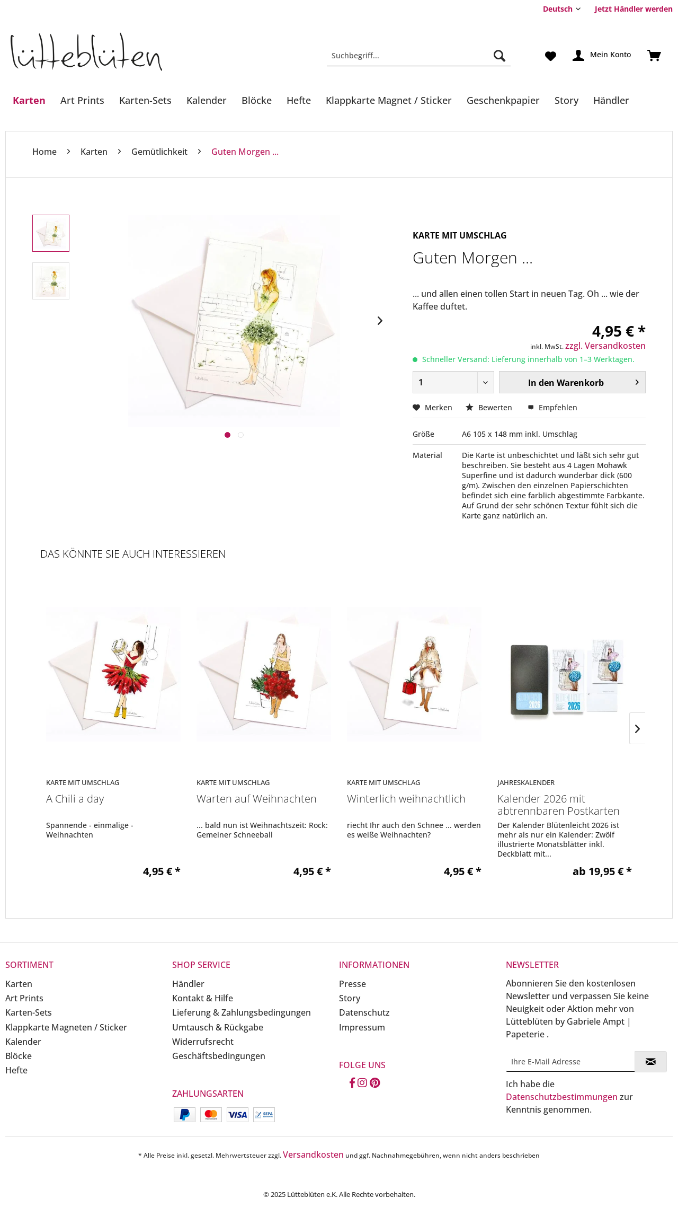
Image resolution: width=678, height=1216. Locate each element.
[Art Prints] (82, 100)
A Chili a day (75, 799)
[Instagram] (362, 1083)
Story (349, 998)
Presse (352, 984)
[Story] (566, 100)
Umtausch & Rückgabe (217, 1027)
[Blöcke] (256, 100)
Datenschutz (364, 1012)
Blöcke (18, 1056)
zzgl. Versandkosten (605, 345)
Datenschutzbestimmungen (562, 1097)
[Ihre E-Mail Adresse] (570, 1061)
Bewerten (490, 407)
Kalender (23, 1041)
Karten (18, 984)
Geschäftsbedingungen (218, 1056)
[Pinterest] (375, 1083)
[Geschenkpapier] (503, 100)
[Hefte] (298, 100)
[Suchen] (499, 55)
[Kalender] (206, 100)
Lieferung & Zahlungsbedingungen (241, 1012)
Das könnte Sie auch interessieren (133, 554)
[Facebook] (352, 1083)
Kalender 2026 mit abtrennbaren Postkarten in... (558, 805)
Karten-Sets (28, 1012)
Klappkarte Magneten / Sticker (66, 1027)
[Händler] (611, 100)
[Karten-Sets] (145, 100)
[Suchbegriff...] (419, 55)
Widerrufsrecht (203, 1041)
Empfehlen (552, 407)
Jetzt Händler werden (634, 9)
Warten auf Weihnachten (257, 799)
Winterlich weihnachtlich (406, 799)
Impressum (362, 1027)
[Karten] (29, 100)
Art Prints (24, 998)
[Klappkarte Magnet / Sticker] (388, 100)
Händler (188, 984)
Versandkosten (313, 1154)
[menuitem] (630, 8)
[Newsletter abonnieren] (651, 1061)
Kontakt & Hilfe (202, 998)
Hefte (16, 1070)
